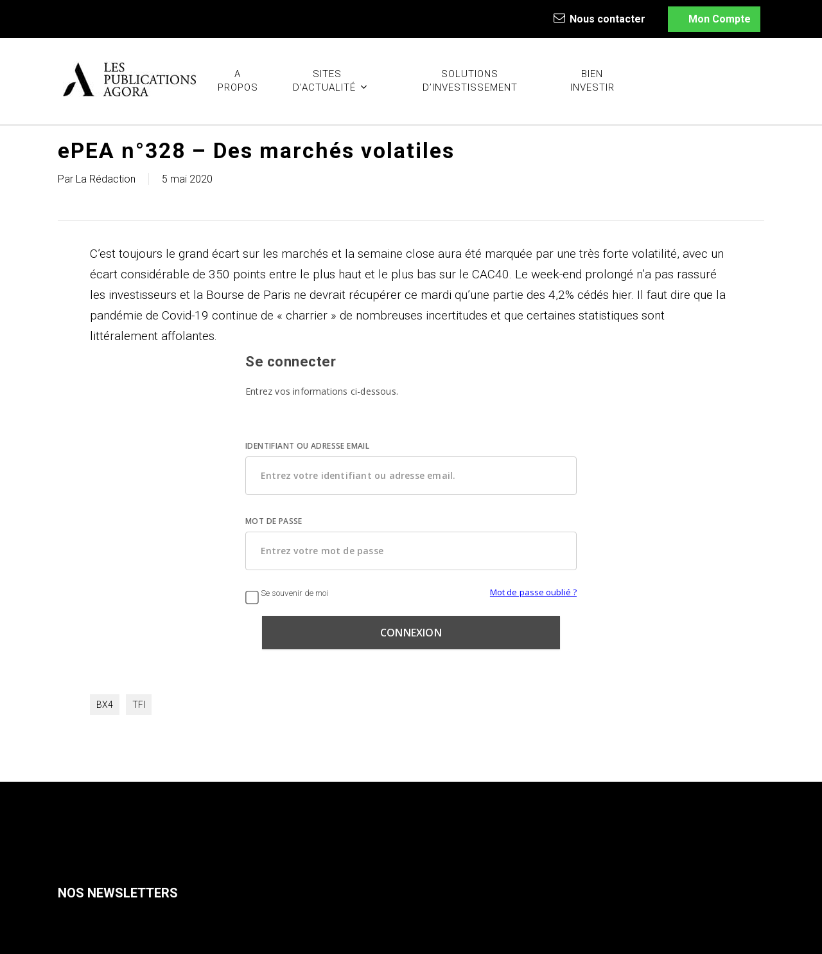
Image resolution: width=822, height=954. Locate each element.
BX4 (104, 704)
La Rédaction (106, 179)
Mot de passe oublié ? (533, 592)
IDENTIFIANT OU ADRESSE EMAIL (307, 445)
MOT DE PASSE (273, 521)
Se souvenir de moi (287, 593)
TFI (138, 704)
